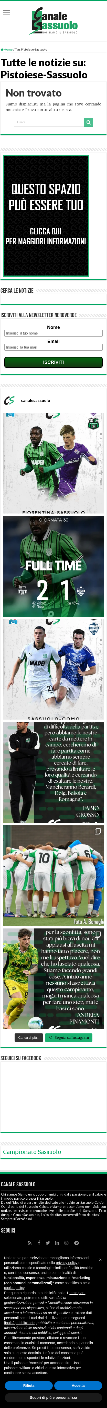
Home (7, 49)
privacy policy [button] (66, 1263)
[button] (100, 1260)
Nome (53, 327)
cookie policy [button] (14, 1288)
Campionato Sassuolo (32, 1152)
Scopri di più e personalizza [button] (53, 1397)
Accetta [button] (78, 1385)
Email (53, 341)
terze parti (77, 1293)
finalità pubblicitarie (19, 1323)
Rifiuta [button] (29, 1385)
